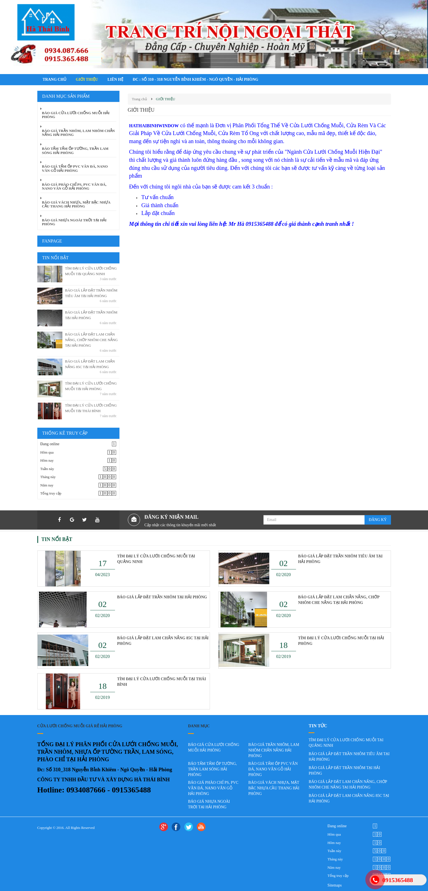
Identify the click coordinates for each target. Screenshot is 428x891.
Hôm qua (47, 452)
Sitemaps (334, 885)
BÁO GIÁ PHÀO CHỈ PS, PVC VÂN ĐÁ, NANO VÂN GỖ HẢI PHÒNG (213, 788)
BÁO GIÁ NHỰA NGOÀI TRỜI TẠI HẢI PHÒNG (209, 804)
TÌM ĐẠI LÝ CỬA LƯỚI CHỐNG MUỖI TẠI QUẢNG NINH (156, 559)
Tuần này (47, 469)
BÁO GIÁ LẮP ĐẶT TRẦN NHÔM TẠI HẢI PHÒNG (162, 597)
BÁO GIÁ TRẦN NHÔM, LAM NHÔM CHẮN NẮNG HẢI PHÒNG (273, 750)
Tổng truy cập (51, 493)
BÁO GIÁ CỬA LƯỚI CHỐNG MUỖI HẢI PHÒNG (213, 747)
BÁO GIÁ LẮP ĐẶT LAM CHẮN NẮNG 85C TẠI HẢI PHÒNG (163, 641)
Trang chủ (139, 99)
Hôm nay (47, 460)
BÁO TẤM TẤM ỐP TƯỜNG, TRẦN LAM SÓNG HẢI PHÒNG (212, 769)
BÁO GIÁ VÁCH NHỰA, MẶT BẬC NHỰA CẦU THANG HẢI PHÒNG (273, 788)
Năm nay (46, 485)
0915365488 (397, 880)
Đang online (50, 444)
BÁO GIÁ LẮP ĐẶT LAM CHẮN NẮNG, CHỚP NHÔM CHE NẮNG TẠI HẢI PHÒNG (91, 339)
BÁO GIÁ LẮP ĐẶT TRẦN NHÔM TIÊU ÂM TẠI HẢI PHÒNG (340, 559)
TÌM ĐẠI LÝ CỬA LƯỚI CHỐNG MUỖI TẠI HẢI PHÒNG (341, 641)
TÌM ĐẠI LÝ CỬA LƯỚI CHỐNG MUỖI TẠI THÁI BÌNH (161, 682)
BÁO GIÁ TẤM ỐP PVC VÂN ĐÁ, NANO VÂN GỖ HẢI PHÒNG (273, 769)
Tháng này (48, 477)
